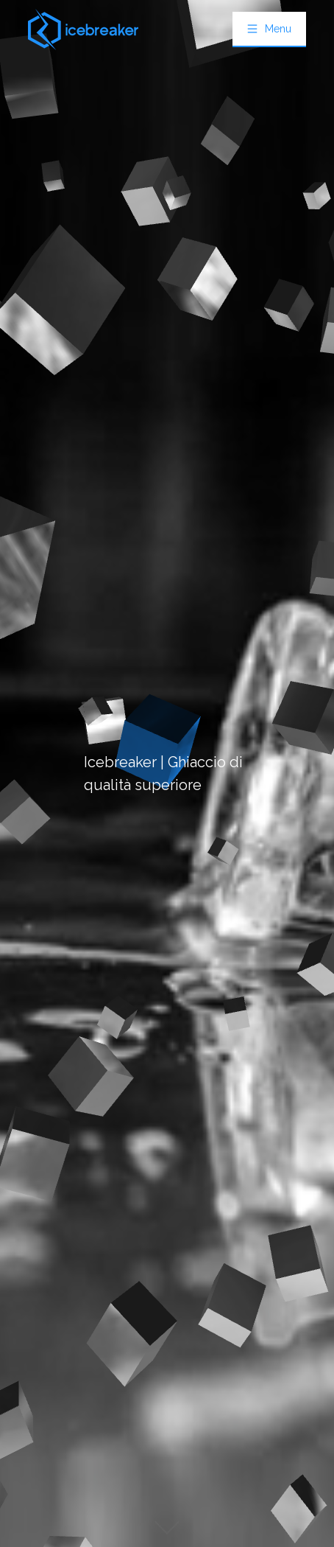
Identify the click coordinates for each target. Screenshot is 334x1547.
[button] (269, 29)
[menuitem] (269, 29)
